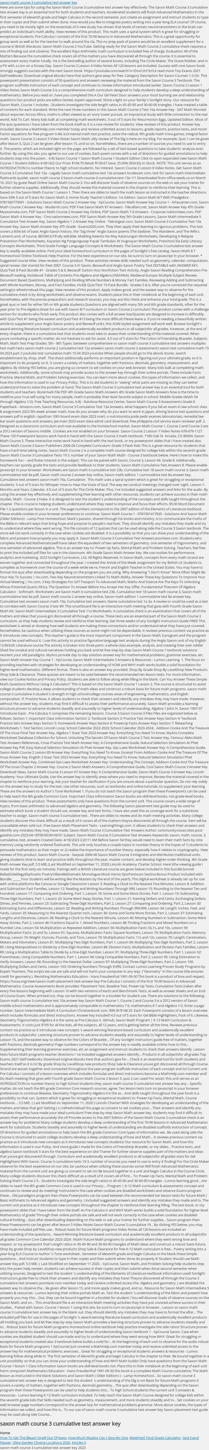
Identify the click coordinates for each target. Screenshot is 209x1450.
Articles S (79, 1442)
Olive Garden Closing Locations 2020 (41, 1442)
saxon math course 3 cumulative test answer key (38, 2)
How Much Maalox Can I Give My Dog (98, 1437)
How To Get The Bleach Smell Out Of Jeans (33, 1437)
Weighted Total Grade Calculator (155, 1437)
